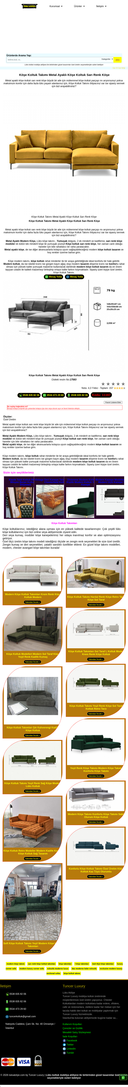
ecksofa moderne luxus (57, 969)
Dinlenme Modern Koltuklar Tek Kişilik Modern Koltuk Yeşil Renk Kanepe (86, 482)
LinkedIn (69, 1048)
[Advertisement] (64, 33)
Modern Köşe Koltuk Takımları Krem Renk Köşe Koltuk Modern (33, 596)
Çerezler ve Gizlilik (73, 1028)
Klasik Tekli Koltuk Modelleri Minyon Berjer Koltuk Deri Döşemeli (25, 482)
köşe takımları (65, 964)
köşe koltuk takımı (72, 973)
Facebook (70, 1040)
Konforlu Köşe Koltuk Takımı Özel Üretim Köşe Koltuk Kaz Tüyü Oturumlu (96, 870)
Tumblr (68, 1052)
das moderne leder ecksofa (84, 969)
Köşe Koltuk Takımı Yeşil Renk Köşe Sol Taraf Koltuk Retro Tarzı (96, 707)
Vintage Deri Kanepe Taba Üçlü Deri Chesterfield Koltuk (55, 481)
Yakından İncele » (32, 602)
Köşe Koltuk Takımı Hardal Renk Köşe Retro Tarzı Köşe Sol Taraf (96, 598)
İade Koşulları (70, 1036)
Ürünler (78, 6)
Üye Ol (115, 68)
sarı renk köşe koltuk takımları (41, 964)
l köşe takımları (82, 964)
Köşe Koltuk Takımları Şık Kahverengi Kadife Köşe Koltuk (33, 729)
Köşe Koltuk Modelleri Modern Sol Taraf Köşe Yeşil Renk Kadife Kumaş (32, 655)
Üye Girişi (121, 68)
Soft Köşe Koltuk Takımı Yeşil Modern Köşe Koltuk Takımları (32, 945)
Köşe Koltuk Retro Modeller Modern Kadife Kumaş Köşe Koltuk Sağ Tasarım (32, 852)
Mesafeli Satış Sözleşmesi (77, 1032)
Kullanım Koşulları (72, 1024)
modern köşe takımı (16, 964)
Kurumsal (55, 6)
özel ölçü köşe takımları (103, 964)
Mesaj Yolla (53, 276)
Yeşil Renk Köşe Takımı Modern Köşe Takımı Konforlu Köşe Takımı (96, 769)
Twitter (68, 1044)
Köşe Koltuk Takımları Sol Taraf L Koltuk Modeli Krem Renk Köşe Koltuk (96, 653)
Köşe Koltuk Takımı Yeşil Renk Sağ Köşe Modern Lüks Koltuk (32, 785)
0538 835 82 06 (29, 395)
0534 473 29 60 (53, 395)
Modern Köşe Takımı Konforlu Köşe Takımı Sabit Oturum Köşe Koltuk (96, 815)
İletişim (100, 6)
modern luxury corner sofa (32, 969)
